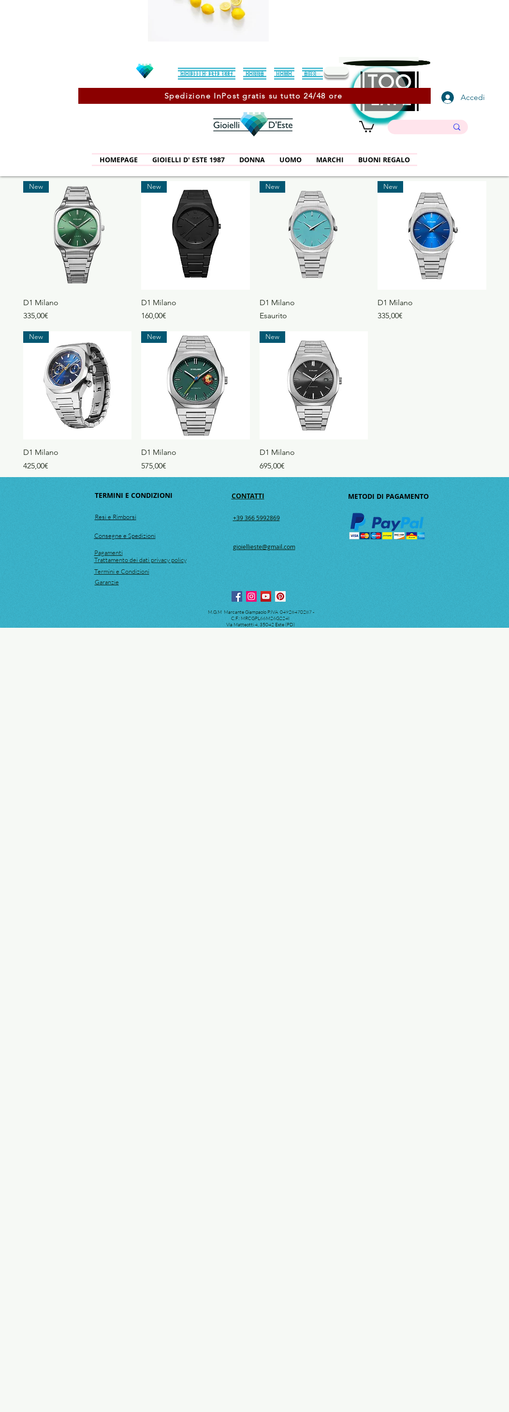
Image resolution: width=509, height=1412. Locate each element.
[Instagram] (251, 596)
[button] (366, 126)
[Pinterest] (280, 596)
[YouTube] (266, 596)
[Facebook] (237, 596)
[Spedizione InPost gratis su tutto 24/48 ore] (254, 96)
